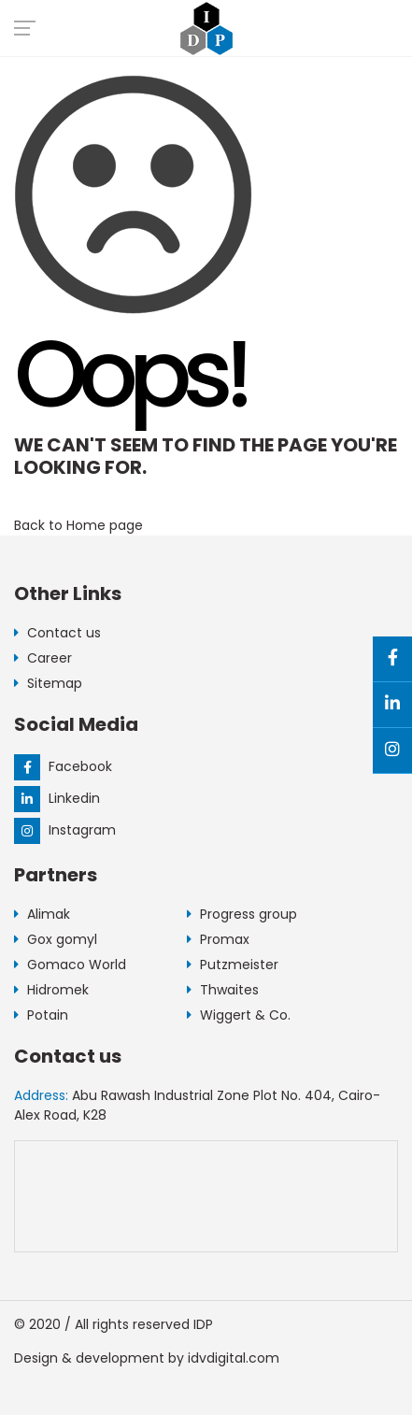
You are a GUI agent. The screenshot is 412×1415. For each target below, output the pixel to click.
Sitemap (48, 683)
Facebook (63, 766)
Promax (218, 939)
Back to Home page (78, 525)
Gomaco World (70, 964)
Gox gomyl (55, 939)
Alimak (42, 914)
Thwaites (223, 989)
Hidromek (51, 989)
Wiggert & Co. (239, 1015)
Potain (41, 1015)
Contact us (57, 632)
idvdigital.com (233, 1358)
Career (43, 658)
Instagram (65, 830)
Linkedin (57, 798)
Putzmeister (232, 964)
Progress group (242, 914)
